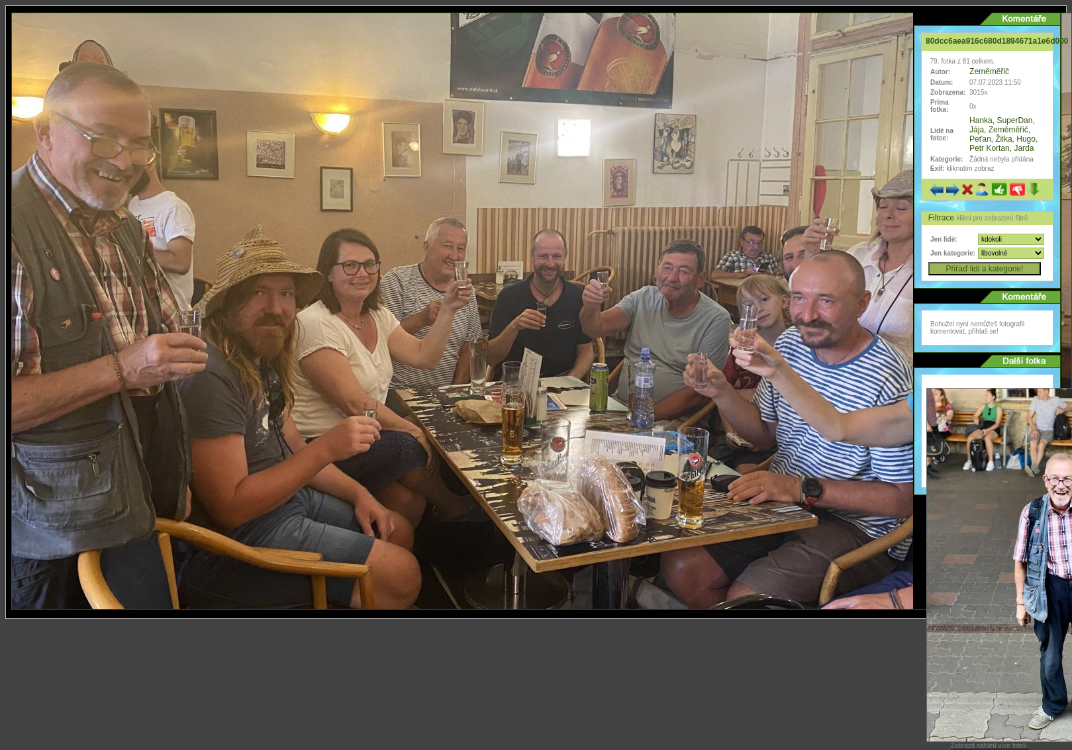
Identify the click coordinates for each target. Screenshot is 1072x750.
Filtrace (942, 217)
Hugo (1026, 139)
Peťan (980, 139)
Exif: (937, 168)
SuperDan (1014, 120)
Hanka (981, 120)
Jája (976, 129)
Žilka (1003, 139)
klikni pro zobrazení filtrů (992, 218)
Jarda (1024, 148)
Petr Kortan (989, 148)
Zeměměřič (989, 71)
